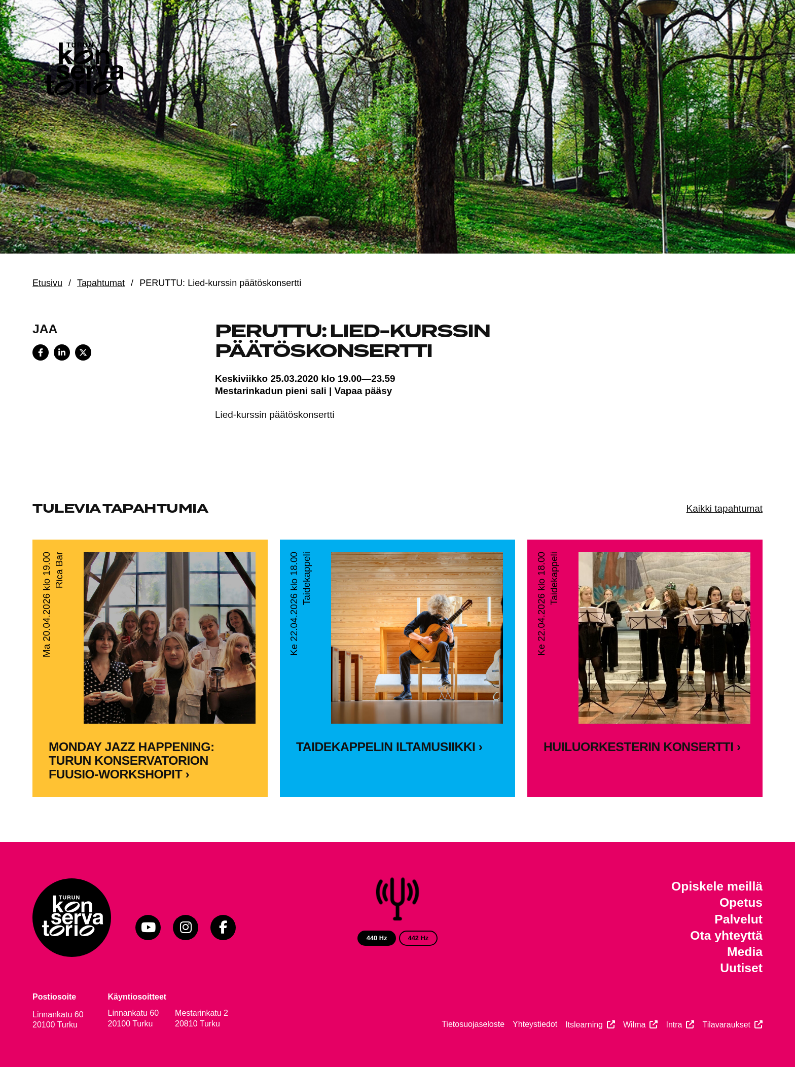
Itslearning (584, 1024)
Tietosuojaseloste (473, 1024)
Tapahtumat (101, 283)
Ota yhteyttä (726, 935)
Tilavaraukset (726, 1024)
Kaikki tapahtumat (724, 508)
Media (745, 951)
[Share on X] (83, 352)
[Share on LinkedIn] (62, 352)
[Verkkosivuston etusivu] (83, 71)
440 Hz (377, 938)
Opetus (741, 902)
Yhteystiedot (535, 1024)
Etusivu (47, 283)
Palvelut (738, 919)
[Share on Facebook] (40, 352)
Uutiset (741, 968)
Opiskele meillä (717, 886)
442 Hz (418, 938)
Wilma (634, 1024)
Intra (674, 1024)
